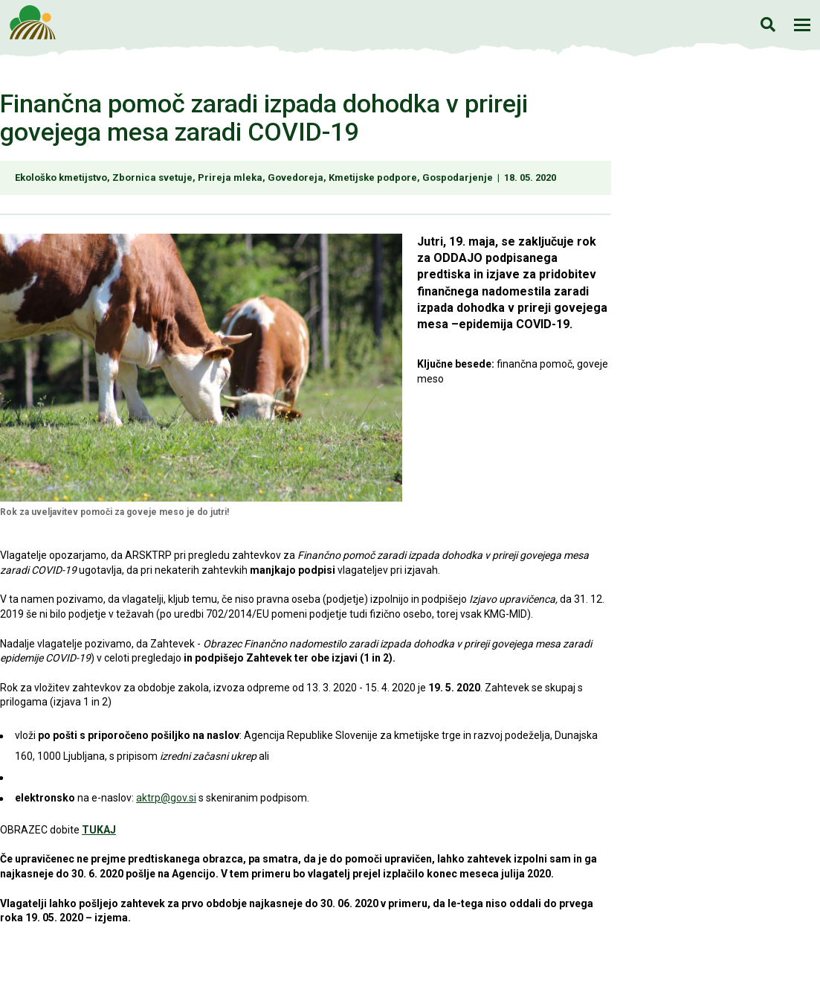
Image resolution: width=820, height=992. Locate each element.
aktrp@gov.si (166, 798)
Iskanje (767, 24)
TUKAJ (99, 830)
